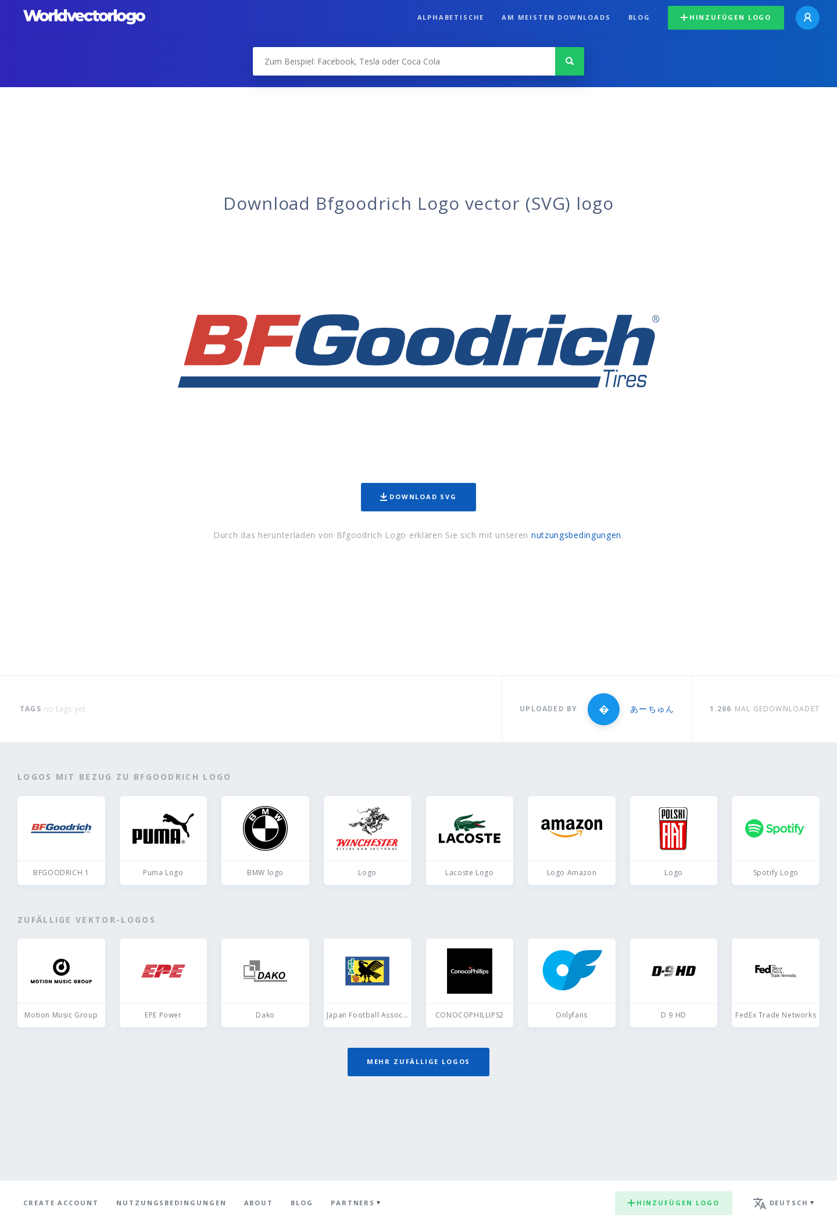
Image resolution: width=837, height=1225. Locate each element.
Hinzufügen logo (726, 17)
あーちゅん (652, 708)
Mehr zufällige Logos (418, 1061)
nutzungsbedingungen (576, 534)
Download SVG (418, 496)
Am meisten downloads (556, 17)
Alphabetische (451, 17)
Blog (639, 17)
